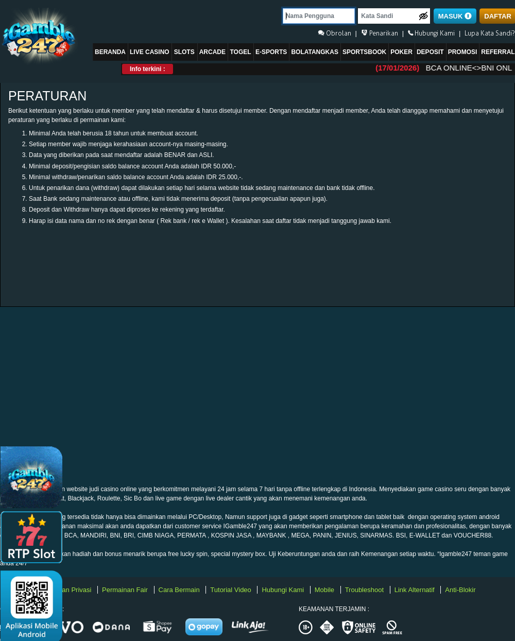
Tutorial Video (231, 590)
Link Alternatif (415, 590)
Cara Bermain (180, 590)
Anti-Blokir (460, 590)
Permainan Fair (125, 590)
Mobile (325, 590)
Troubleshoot (365, 590)
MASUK (455, 16)
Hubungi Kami (283, 590)
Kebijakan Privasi (66, 590)
